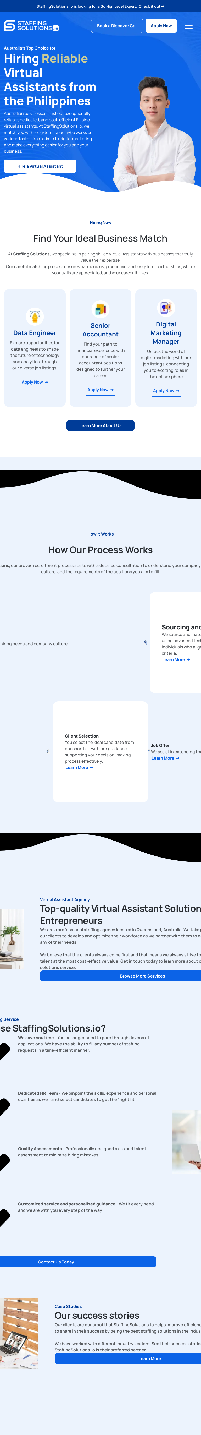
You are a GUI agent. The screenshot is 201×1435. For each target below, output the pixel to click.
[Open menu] (189, 26)
